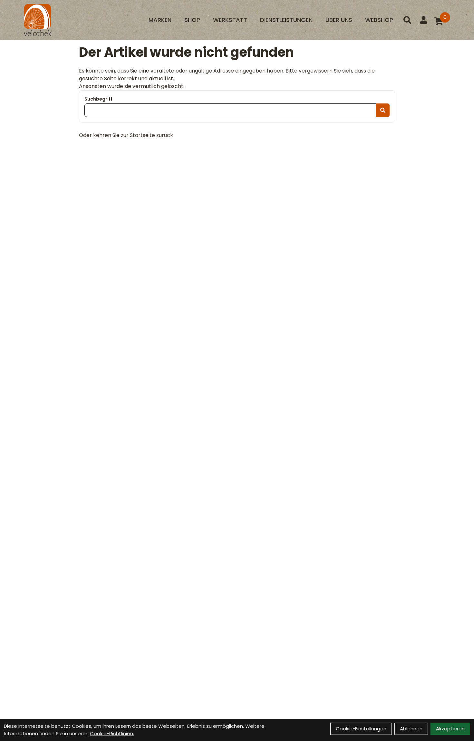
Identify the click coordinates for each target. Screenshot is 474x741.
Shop (192, 20)
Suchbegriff (98, 99)
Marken (160, 20)
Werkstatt (230, 20)
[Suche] (407, 20)
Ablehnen (411, 728)
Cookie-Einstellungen (361, 728)
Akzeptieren (450, 728)
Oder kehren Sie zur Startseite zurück (126, 135)
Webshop (379, 20)
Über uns (338, 20)
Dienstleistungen (286, 20)
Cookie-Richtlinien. (112, 733)
